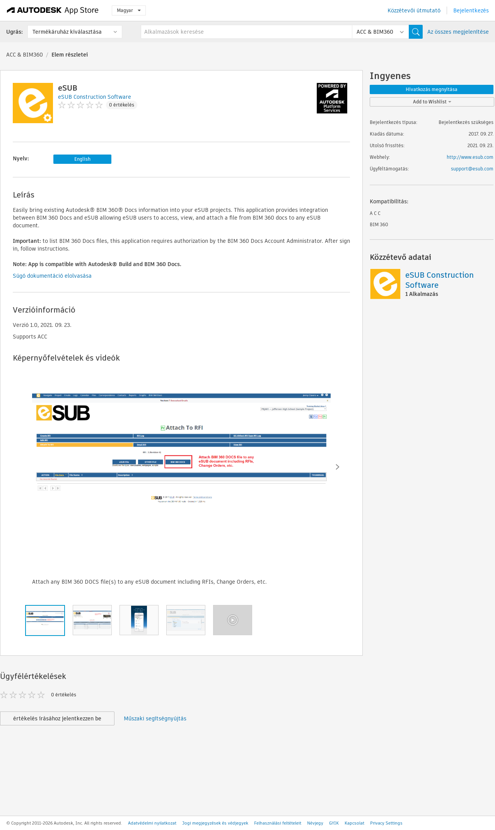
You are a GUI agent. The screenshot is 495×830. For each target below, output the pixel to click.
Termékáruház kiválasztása (67, 32)
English (82, 159)
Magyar (129, 10)
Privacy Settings (386, 823)
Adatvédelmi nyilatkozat (152, 823)
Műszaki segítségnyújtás (155, 718)
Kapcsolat (354, 823)
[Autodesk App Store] (52, 10)
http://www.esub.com (470, 157)
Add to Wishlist (432, 101)
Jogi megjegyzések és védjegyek (215, 823)
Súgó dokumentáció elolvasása (52, 276)
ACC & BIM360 (24, 54)
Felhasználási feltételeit (277, 823)
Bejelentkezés (471, 10)
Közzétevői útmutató (413, 10)
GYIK (334, 823)
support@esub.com (472, 168)
